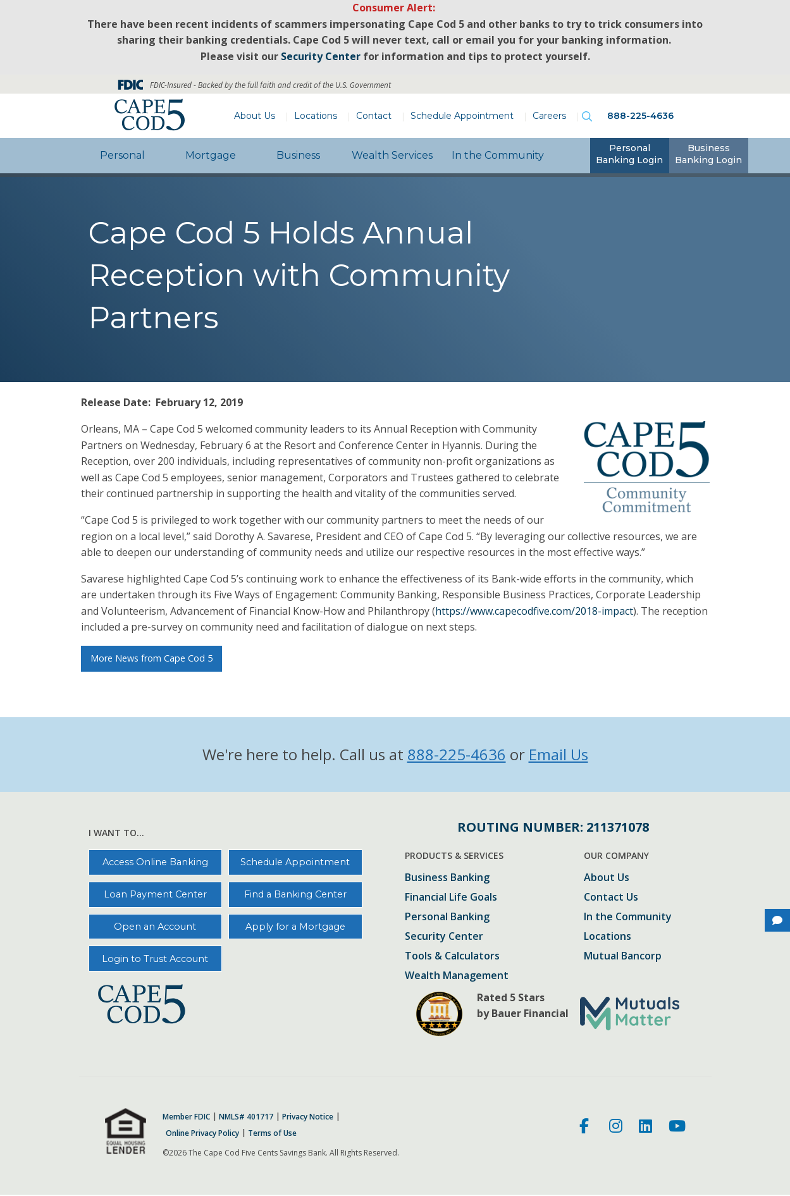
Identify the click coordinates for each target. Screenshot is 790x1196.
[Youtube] (677, 1128)
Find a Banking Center (295, 894)
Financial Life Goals (451, 898)
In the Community (498, 155)
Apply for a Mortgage (295, 926)
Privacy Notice (307, 1117)
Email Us (558, 754)
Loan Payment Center (155, 894)
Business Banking (447, 878)
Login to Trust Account (155, 959)
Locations (315, 115)
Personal (122, 155)
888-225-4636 (640, 115)
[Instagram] (615, 1128)
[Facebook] (586, 1128)
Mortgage (210, 155)
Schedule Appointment (462, 115)
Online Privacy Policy (202, 1133)
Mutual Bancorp (623, 957)
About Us (254, 115)
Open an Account (155, 926)
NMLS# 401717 (246, 1117)
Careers (549, 115)
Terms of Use (272, 1133)
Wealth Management (457, 976)
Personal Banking (447, 917)
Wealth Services (392, 155)
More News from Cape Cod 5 (151, 658)
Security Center (444, 937)
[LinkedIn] (645, 1128)
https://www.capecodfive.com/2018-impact (534, 611)
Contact (374, 115)
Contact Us (611, 898)
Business (298, 155)
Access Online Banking (155, 862)
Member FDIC (186, 1117)
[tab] (629, 155)
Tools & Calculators (452, 957)
